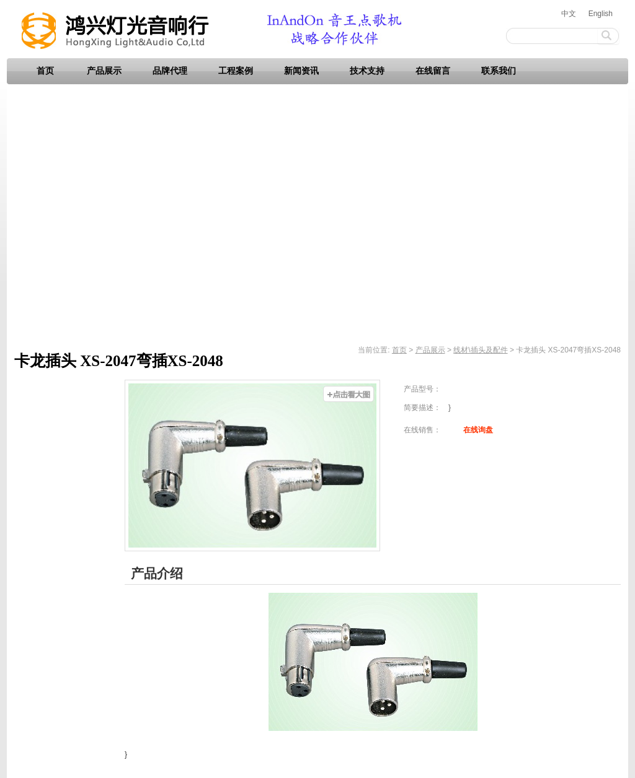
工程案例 (235, 71)
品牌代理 (170, 71)
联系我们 (498, 71)
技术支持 (367, 71)
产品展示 (104, 71)
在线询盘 (478, 430)
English (600, 13)
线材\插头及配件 (480, 350)
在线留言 (432, 71)
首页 (45, 71)
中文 (568, 13)
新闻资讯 (301, 71)
